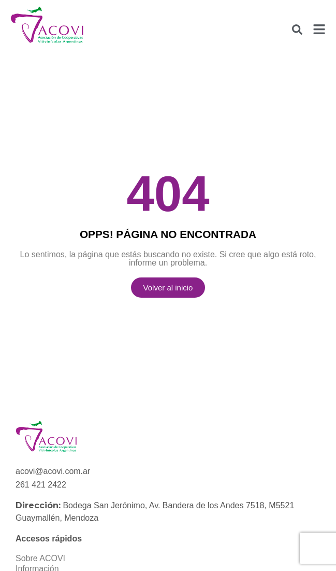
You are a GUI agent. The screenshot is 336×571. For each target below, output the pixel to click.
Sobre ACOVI (40, 558)
